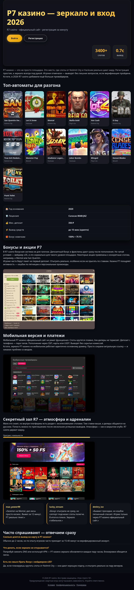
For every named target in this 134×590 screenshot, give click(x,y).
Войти (14, 38)
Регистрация (35, 38)
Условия (51, 585)
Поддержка (81, 585)
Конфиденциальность (65, 585)
